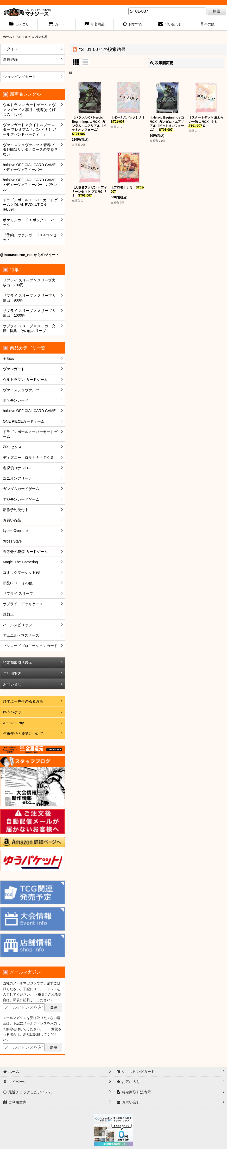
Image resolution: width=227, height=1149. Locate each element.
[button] (208, 24)
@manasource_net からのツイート (29, 255)
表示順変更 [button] (161, 63)
